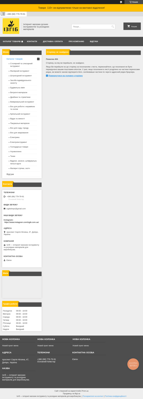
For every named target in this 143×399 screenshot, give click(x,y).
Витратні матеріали (18, 92)
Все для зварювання (19, 133)
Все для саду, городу (19, 128)
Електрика (14, 137)
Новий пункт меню (10, 345)
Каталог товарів (12, 41)
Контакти (32, 41)
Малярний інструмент (19, 71)
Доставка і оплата (53, 41)
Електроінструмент (18, 142)
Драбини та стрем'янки (20, 97)
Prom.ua (85, 391)
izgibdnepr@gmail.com (16, 209)
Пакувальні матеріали (19, 123)
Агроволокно (15, 151)
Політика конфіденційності (116, 396)
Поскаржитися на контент (93, 396)
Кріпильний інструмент (20, 114)
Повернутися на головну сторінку (66, 76)
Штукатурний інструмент (21, 76)
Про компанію (76, 41)
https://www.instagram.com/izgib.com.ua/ (21, 222)
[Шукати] (112, 26)
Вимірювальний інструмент (22, 102)
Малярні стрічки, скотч (20, 168)
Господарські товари (19, 147)
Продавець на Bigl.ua (71, 394)
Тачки (12, 156)
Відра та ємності (17, 119)
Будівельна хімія (17, 88)
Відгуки (94, 41)
